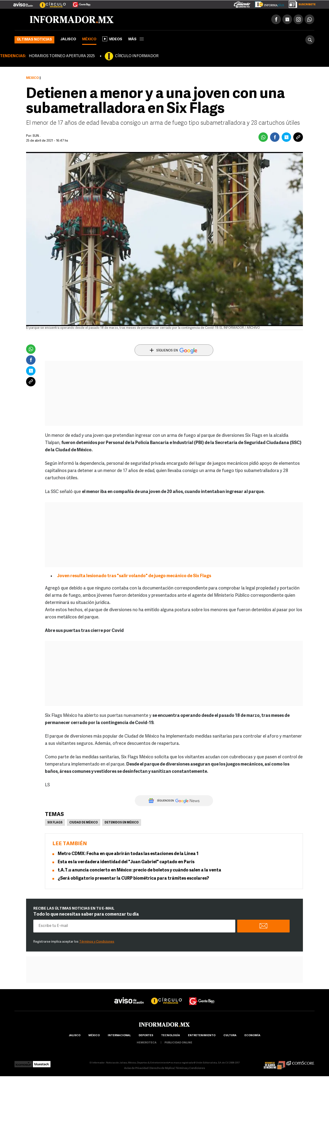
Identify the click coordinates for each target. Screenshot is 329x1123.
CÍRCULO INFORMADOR (136, 56)
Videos (112, 38)
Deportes (146, 1035)
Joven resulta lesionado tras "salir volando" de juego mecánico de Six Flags (134, 576)
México (89, 39)
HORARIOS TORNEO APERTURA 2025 (62, 56)
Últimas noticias (34, 39)
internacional (119, 1035)
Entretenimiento (201, 1035)
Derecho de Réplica (162, 1068)
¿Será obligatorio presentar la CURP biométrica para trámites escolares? (133, 878)
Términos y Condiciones (96, 941)
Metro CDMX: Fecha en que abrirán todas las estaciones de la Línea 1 (128, 854)
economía (252, 1035)
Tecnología (170, 1035)
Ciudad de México (83, 822)
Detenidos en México (122, 822)
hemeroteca (147, 1042)
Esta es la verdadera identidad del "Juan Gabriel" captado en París (126, 862)
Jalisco (68, 39)
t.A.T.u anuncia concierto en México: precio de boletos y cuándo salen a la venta (139, 870)
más (136, 39)
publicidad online (178, 1042)
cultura (229, 1035)
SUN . (36, 135)
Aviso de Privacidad (136, 1068)
